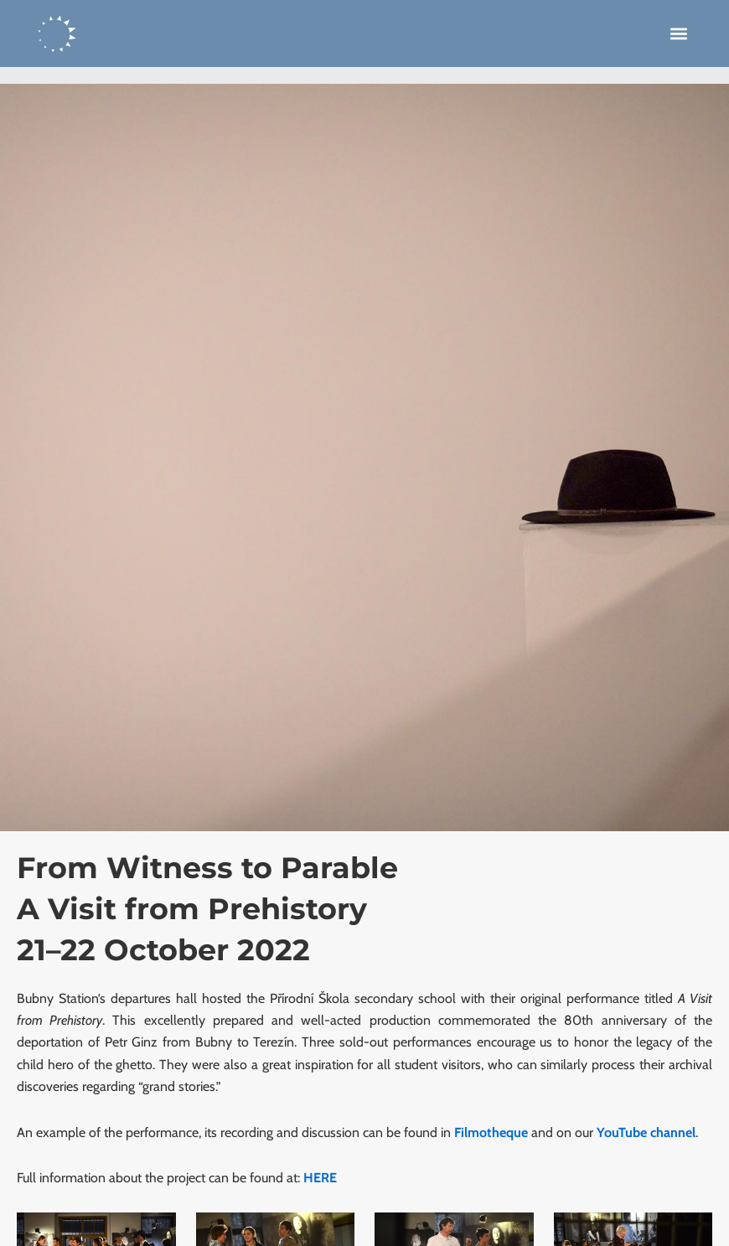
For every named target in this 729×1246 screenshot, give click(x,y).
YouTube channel (646, 1132)
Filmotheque (491, 1132)
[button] (679, 34)
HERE (320, 1178)
